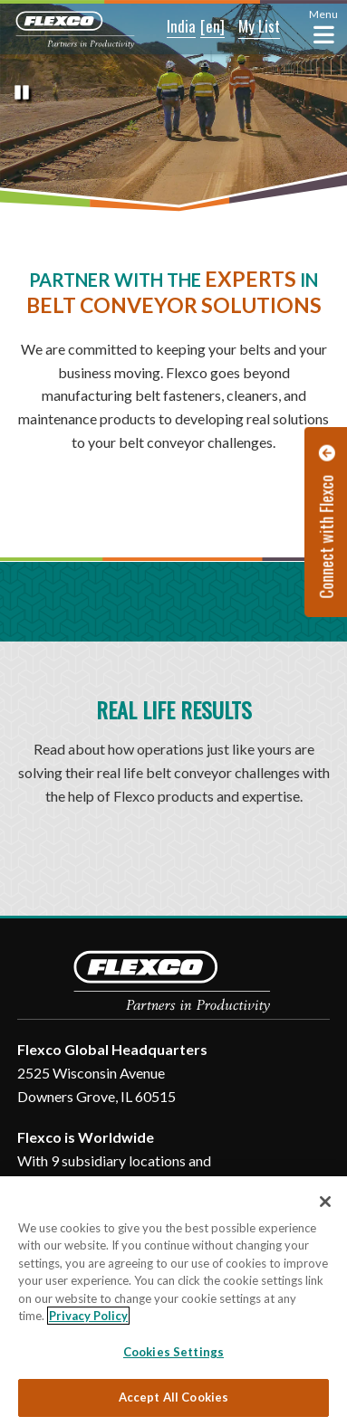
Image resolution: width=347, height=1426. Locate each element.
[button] (169, 27)
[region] (173, 1301)
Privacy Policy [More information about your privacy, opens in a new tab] (88, 1315)
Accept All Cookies (173, 1397)
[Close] (325, 1202)
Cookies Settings (173, 1352)
